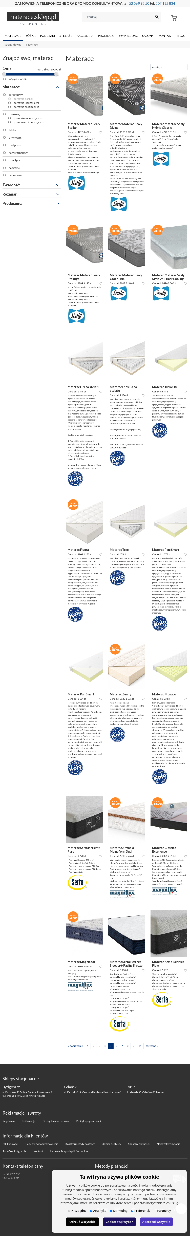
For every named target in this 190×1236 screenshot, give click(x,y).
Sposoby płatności (139, 1143)
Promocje (106, 35)
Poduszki (47, 35)
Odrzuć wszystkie (82, 1222)
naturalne (14, 167)
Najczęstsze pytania (168, 1143)
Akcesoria (85, 35)
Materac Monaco (164, 694)
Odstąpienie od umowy (56, 1121)
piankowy (14, 114)
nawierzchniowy (18, 152)
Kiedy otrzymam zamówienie (41, 1143)
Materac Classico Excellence (164, 849)
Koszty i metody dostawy (80, 1143)
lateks (12, 129)
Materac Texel (120, 550)
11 (139, 1045)
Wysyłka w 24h (18, 79)
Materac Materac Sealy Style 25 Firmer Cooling (168, 277)
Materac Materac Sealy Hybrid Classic (168, 125)
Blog (181, 35)
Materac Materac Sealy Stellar (84, 125)
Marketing (119, 1211)
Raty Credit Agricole (14, 1151)
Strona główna (13, 44)
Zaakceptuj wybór (119, 1222)
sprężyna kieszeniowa (26, 102)
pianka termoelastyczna (27, 118)
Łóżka (30, 35)
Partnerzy (162, 1211)
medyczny (15, 145)
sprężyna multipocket (26, 106)
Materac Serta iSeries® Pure (84, 849)
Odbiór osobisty (111, 1143)
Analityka (98, 1211)
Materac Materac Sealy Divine (126, 125)
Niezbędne (77, 1211)
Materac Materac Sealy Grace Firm (126, 277)
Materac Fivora (78, 550)
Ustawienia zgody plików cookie (69, 1151)
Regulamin (9, 1121)
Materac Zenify (120, 694)
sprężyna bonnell (23, 98)
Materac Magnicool (81, 962)
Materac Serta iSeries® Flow (168, 963)
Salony (148, 35)
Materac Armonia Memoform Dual (122, 849)
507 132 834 (166, 3)
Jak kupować (10, 1143)
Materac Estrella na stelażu (123, 388)
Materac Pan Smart (81, 694)
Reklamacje (28, 1121)
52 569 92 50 (140, 3)
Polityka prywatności (88, 1121)
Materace (13, 35)
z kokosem (15, 137)
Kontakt (165, 35)
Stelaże (65, 35)
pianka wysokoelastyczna (29, 122)
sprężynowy (16, 94)
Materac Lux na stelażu (83, 387)
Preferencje (141, 1211)
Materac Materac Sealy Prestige (84, 277)
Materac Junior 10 (164, 387)
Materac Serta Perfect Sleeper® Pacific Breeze (126, 963)
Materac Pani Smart (165, 550)
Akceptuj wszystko (156, 1222)
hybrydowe (15, 175)
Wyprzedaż (128, 35)
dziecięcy (14, 160)
